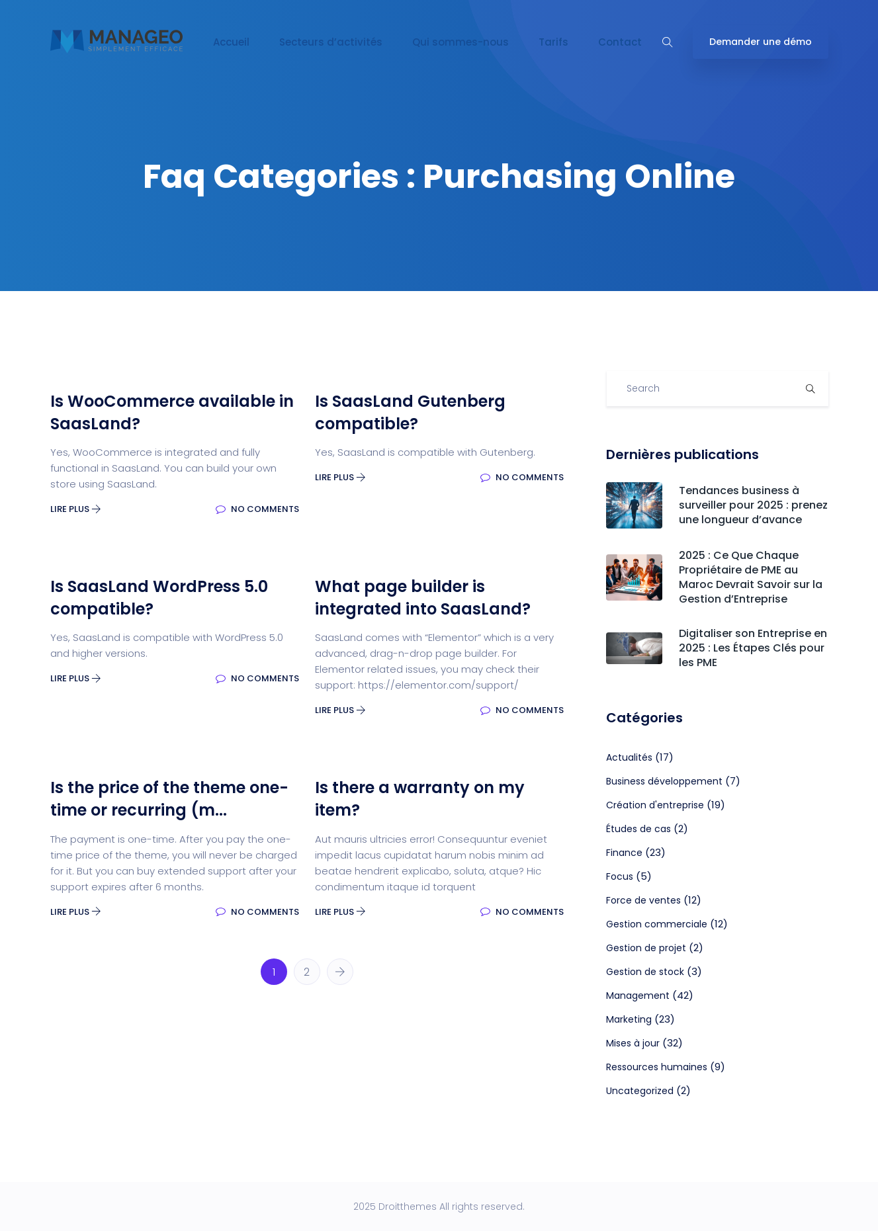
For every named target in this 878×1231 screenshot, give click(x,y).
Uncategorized (640, 1090)
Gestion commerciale (656, 924)
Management (638, 995)
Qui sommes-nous (460, 42)
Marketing (629, 1019)
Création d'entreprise (655, 805)
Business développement (664, 781)
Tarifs (553, 42)
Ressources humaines (656, 1067)
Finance (624, 852)
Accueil (231, 42)
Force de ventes (643, 900)
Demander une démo (760, 41)
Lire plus (75, 509)
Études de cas (638, 828)
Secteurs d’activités (330, 42)
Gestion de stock (645, 971)
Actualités (629, 757)
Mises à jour (633, 1043)
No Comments (257, 509)
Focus (619, 876)
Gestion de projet (646, 948)
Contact (620, 42)
